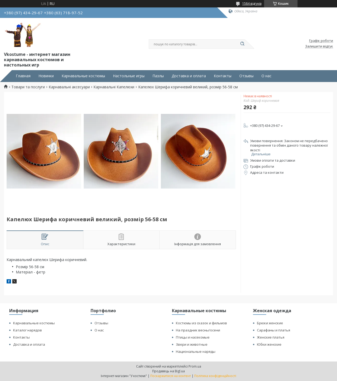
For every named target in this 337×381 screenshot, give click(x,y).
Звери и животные (191, 344)
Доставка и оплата (189, 76)
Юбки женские (269, 344)
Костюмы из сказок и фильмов (201, 323)
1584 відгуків (251, 3)
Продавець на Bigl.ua (168, 371)
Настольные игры (129, 76)
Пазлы (158, 76)
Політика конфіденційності (215, 376)
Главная (23, 76)
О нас (266, 76)
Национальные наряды (195, 351)
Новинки (46, 76)
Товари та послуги (28, 87)
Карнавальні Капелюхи (113, 87)
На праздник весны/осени (198, 330)
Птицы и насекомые (193, 337)
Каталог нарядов (27, 330)
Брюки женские (270, 323)
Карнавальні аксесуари (69, 87)
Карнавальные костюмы (83, 76)
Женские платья (270, 337)
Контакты (222, 76)
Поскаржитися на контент (170, 376)
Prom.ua (195, 366)
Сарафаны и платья (273, 330)
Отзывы (246, 76)
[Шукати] (242, 44)
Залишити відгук (319, 46)
